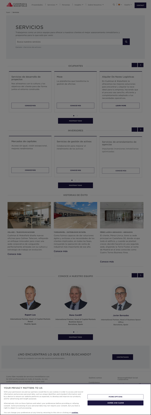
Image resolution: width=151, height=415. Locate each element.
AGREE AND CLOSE (115, 403)
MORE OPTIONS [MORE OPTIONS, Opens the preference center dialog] (115, 397)
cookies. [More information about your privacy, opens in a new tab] (75, 412)
